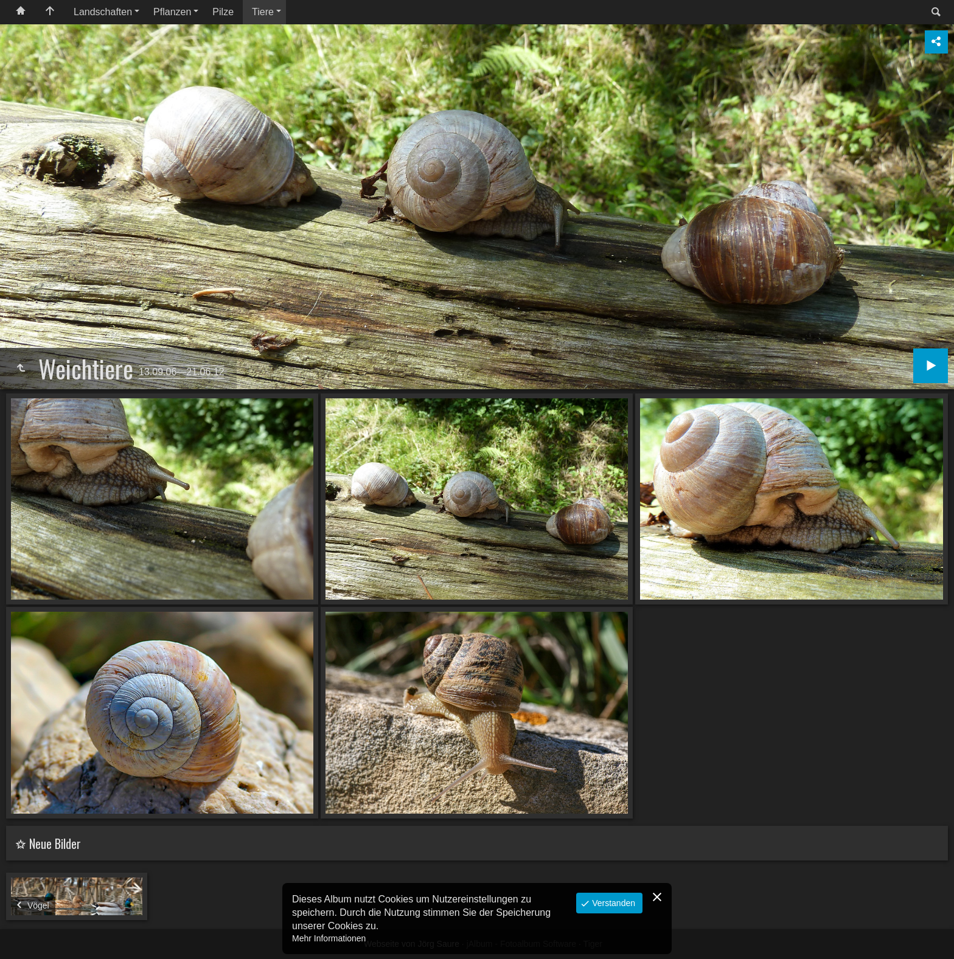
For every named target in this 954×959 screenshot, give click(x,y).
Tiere (263, 12)
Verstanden (612, 903)
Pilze (223, 12)
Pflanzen (172, 12)
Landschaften (103, 12)
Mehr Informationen (329, 938)
